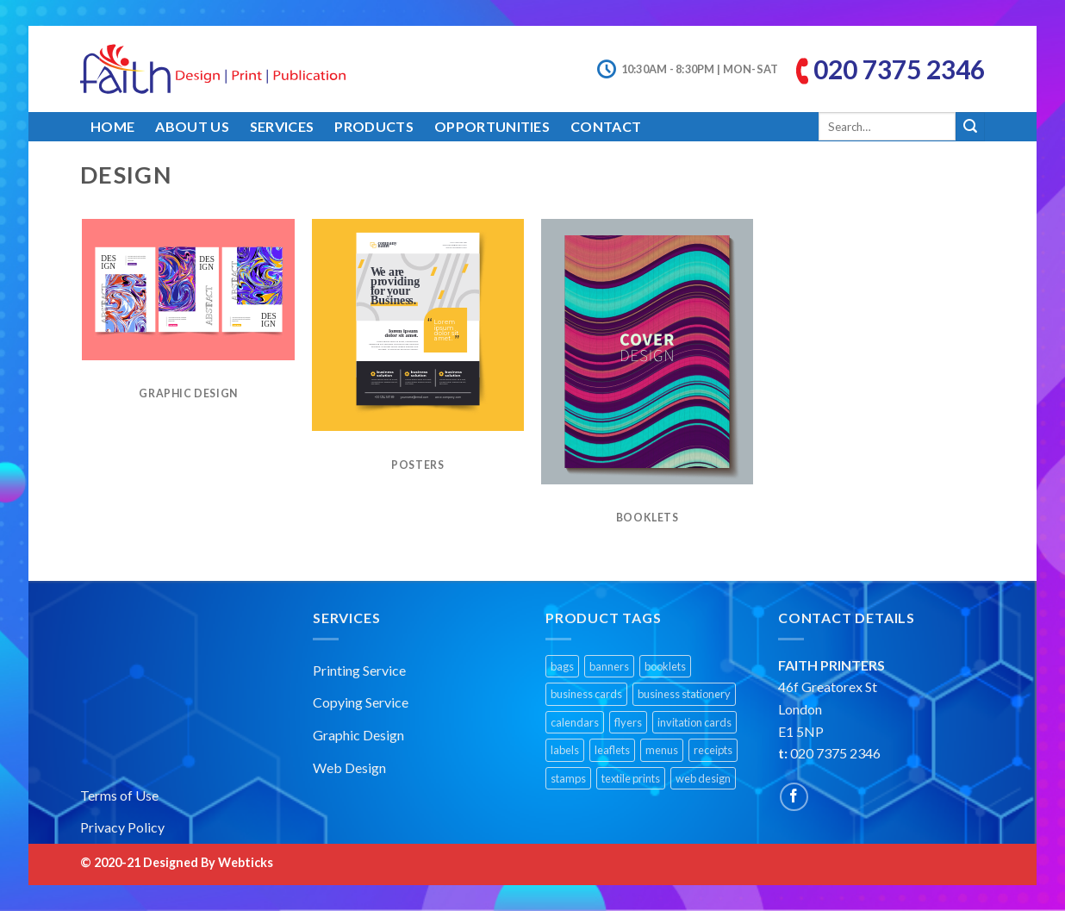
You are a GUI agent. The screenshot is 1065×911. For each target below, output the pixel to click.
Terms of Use (119, 795)
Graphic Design (358, 735)
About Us (192, 126)
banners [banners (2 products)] (609, 666)
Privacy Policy (122, 827)
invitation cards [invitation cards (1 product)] (694, 722)
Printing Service (359, 670)
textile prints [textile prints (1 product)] (630, 778)
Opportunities (492, 126)
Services (282, 126)
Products (374, 126)
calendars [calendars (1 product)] (575, 722)
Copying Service (360, 702)
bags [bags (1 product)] (562, 666)
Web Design (349, 767)
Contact (605, 126)
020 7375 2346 (899, 68)
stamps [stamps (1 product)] (568, 778)
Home (112, 126)
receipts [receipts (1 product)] (713, 750)
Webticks (245, 862)
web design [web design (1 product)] (703, 778)
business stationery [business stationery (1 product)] (684, 694)
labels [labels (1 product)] (565, 750)
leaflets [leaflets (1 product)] (612, 750)
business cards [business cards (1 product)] (586, 694)
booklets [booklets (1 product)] (665, 666)
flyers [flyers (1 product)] (628, 722)
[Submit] (970, 126)
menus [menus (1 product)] (661, 750)
